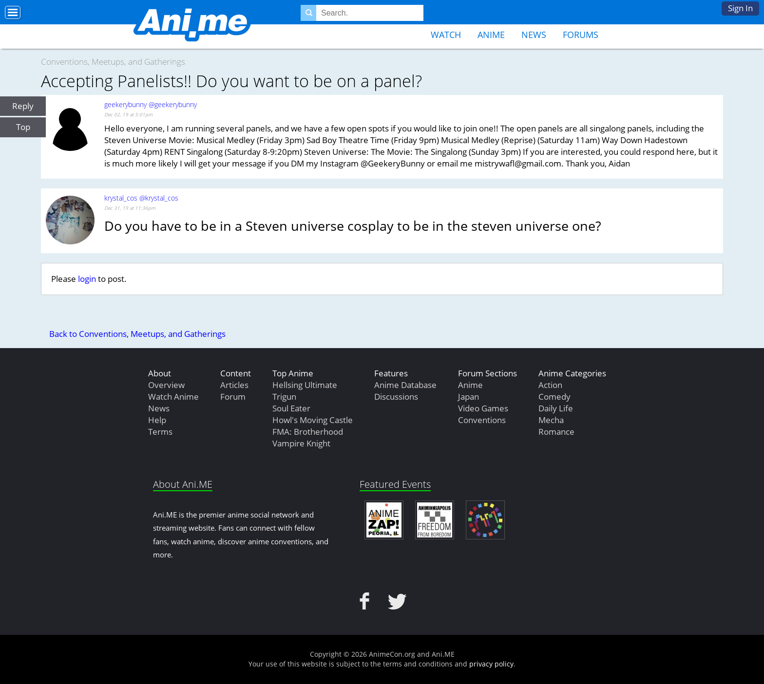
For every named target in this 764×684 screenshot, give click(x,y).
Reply (23, 105)
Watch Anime (173, 396)
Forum (233, 396)
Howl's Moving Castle (312, 419)
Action (550, 384)
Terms (160, 431)
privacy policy (491, 663)
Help (157, 419)
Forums (580, 34)
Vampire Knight (301, 443)
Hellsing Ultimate (304, 384)
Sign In (740, 8)
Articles (234, 384)
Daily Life (555, 408)
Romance (556, 431)
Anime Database (405, 384)
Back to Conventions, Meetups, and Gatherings (137, 333)
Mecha (551, 419)
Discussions (396, 396)
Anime (491, 34)
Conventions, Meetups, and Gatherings (113, 61)
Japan (468, 396)
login (87, 278)
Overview (166, 384)
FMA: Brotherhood (307, 431)
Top (23, 126)
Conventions (482, 419)
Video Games (483, 408)
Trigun (284, 396)
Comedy (554, 396)
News (533, 34)
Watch (446, 34)
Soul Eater (291, 408)
